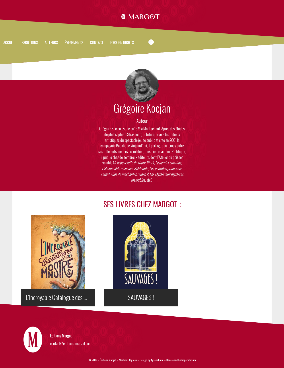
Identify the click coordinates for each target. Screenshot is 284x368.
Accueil (9, 42)
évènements (74, 42)
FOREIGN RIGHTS (122, 42)
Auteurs (51, 42)
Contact (97, 42)
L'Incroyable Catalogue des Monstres (60, 297)
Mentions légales (128, 360)
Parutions (30, 42)
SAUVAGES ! (141, 297)
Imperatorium (188, 360)
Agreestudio (157, 360)
